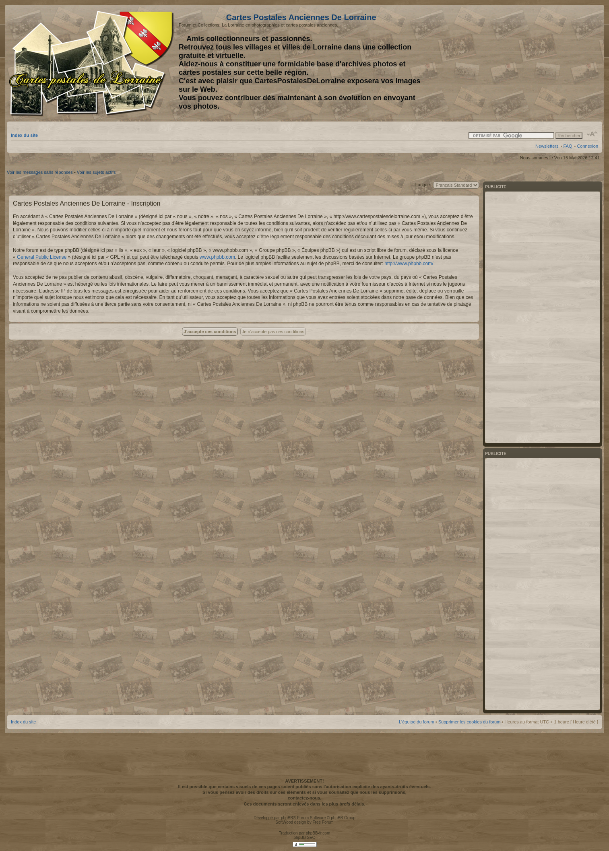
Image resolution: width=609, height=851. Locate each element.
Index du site (24, 135)
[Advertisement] (534, 63)
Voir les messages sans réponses (40, 172)
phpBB (287, 818)
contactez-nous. (305, 797)
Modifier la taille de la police (592, 134)
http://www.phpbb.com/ (408, 263)
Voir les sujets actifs (96, 172)
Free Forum (322, 822)
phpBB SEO (305, 837)
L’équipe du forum (416, 721)
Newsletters (546, 146)
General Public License (41, 257)
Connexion (587, 146)
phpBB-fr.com (318, 833)
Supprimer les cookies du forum (469, 721)
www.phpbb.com (217, 257)
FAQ (567, 146)
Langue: (423, 184)
